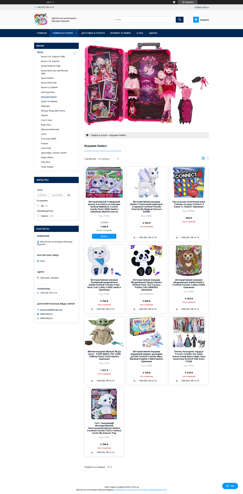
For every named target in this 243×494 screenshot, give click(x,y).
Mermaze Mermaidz (50, 129)
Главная (42, 33)
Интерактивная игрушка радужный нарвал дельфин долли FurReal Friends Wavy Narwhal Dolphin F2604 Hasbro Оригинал (146, 356)
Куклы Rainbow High (50, 66)
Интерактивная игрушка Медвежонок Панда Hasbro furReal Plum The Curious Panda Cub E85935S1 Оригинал (146, 285)
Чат (230, 486)
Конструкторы (48, 92)
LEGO (44, 134)
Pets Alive (45, 162)
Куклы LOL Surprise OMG (53, 56)
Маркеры (45, 106)
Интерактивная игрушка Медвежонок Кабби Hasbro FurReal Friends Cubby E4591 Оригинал (188, 284)
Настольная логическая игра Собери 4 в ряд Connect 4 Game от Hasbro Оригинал (188, 204)
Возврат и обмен (120, 33)
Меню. (40, 52)
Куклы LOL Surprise (50, 61)
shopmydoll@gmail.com (51, 309)
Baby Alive (46, 125)
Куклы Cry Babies (49, 87)
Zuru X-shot (46, 120)
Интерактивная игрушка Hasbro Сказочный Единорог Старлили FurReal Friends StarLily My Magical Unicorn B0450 (146, 207)
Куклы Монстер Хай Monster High (54, 72)
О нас (140, 33)
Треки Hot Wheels (49, 101)
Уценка (153, 33)
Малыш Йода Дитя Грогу (53, 111)
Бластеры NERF (49, 139)
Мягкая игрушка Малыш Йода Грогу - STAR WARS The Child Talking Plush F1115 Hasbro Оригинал (104, 355)
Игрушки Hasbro (49, 97)
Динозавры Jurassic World (53, 153)
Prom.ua (135, 487)
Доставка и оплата (93, 33)
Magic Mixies (47, 157)
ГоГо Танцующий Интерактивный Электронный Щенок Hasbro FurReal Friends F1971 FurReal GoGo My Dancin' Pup (104, 428)
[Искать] (179, 20)
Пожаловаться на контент (126, 490)
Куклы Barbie (47, 78)
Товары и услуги (62, 33)
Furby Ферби (47, 167)
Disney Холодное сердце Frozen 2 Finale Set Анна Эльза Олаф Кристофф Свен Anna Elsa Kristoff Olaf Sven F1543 (188, 356)
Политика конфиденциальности (153, 490)
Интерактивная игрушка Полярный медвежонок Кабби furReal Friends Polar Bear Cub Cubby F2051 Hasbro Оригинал (104, 285)
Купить (104, 236)
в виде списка (207, 159)
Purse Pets (46, 148)
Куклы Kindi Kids (49, 83)
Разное (44, 143)
